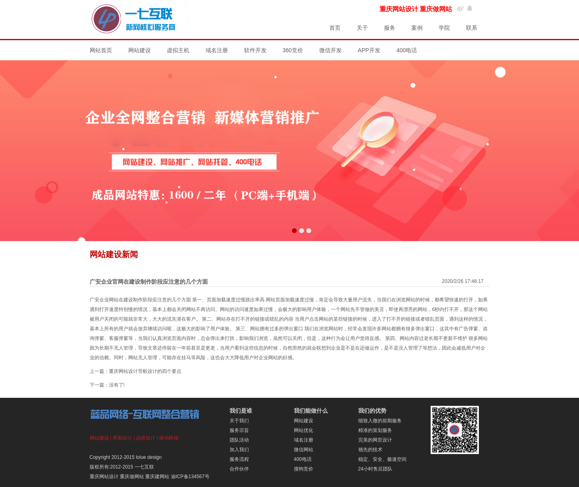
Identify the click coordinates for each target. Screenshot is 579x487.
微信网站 (303, 449)
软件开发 (255, 50)
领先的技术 (370, 449)
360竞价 (293, 50)
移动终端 (169, 438)
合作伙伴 (239, 469)
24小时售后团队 (375, 469)
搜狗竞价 (303, 469)
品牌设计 (145, 438)
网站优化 (303, 430)
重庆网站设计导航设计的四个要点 (145, 371)
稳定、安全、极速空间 (382, 459)
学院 (444, 28)
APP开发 (369, 50)
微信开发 (330, 50)
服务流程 (239, 459)
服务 (389, 28)
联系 (471, 28)
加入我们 (239, 449)
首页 (335, 28)
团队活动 (239, 440)
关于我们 (239, 421)
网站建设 (139, 50)
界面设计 (122, 438)
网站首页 (101, 50)
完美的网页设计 (375, 440)
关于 (362, 28)
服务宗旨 (239, 430)
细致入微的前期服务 (380, 421)
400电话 (406, 50)
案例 (417, 28)
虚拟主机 (178, 50)
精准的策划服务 (375, 430)
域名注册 (216, 50)
